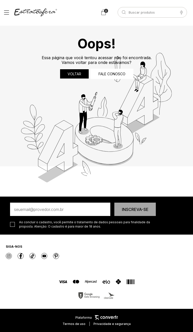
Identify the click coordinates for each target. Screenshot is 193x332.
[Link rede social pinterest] (56, 256)
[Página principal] (35, 12)
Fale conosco (112, 74)
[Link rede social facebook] (21, 256)
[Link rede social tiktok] (32, 256)
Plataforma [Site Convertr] (96, 317)
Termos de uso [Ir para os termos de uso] (74, 324)
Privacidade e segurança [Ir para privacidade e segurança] (112, 324)
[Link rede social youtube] (44, 256)
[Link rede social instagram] (9, 256)
